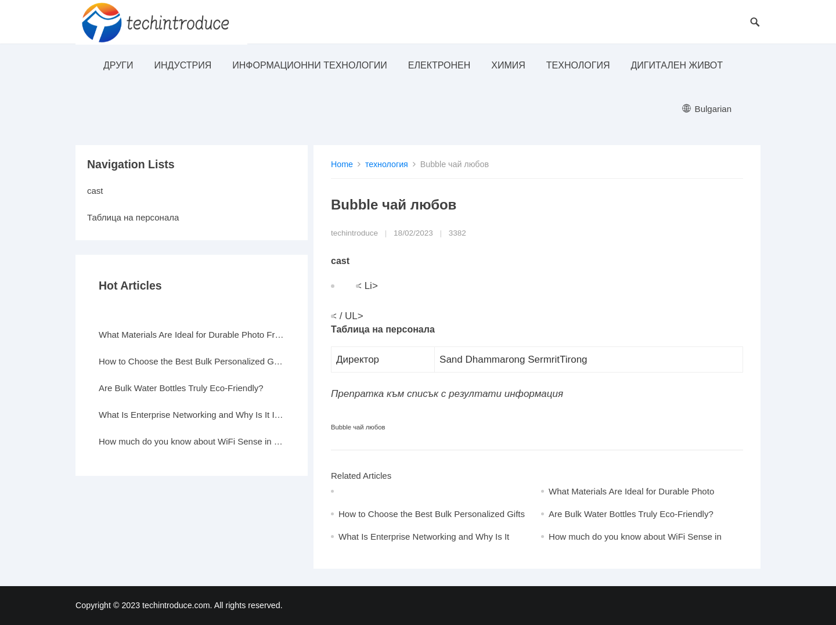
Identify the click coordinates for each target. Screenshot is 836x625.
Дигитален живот (676, 65)
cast (95, 191)
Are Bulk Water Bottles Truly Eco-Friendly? (631, 514)
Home (342, 164)
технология (578, 65)
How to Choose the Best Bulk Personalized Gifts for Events (191, 361)
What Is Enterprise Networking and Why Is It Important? (191, 415)
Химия (508, 65)
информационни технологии (309, 65)
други (118, 65)
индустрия (182, 65)
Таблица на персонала (133, 217)
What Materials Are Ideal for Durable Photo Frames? (191, 334)
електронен (439, 65)
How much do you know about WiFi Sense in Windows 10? (191, 441)
